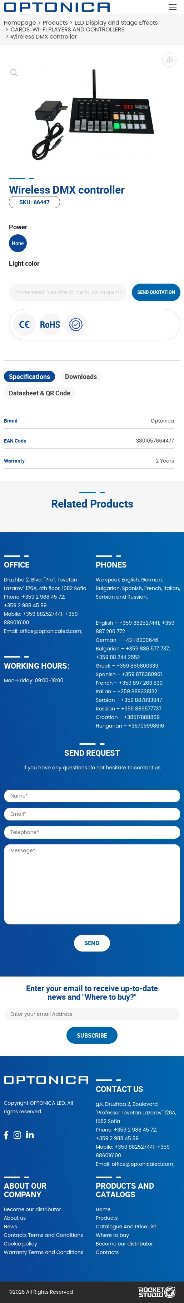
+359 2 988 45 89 (25, 605)
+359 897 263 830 (141, 683)
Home (103, 1209)
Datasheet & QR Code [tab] (39, 393)
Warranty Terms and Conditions (44, 1252)
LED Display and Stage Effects (116, 22)
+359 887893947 (141, 700)
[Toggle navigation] (172, 7)
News (10, 1226)
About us (15, 1218)
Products (55, 22)
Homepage (20, 22)
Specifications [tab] (29, 376)
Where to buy (112, 1235)
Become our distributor (32, 1209)
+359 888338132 (137, 691)
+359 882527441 (42, 614)
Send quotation (156, 292)
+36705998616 (146, 725)
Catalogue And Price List (126, 1226)
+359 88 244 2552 (118, 657)
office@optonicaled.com (50, 631)
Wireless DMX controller (44, 36)
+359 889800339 (137, 665)
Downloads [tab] (81, 376)
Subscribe (92, 1035)
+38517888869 (142, 717)
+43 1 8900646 (140, 640)
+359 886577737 (141, 708)
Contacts (107, 1252)
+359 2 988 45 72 (43, 596)
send (91, 943)
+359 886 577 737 (147, 648)
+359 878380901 (142, 674)
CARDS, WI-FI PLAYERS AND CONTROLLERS (68, 29)
